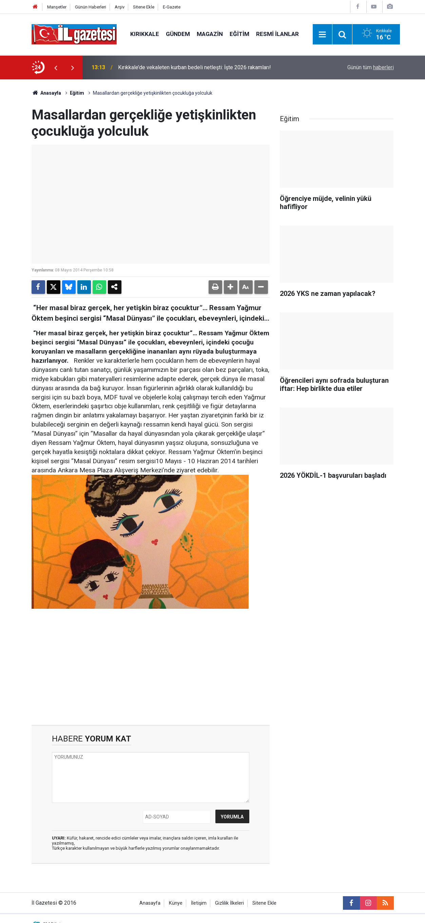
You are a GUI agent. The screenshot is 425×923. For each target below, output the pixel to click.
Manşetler (56, 7)
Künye (175, 903)
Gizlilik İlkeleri (229, 903)
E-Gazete (171, 7)
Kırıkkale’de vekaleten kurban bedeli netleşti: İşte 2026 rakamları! (194, 67)
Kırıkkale (144, 34)
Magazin (210, 34)
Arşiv (119, 7)
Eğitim (239, 34)
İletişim (199, 903)
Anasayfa (46, 93)
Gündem (178, 34)
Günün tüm (370, 67)
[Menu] (322, 34)
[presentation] (55, 67)
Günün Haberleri (90, 7)
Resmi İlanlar (277, 34)
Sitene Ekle (143, 7)
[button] (230, 287)
